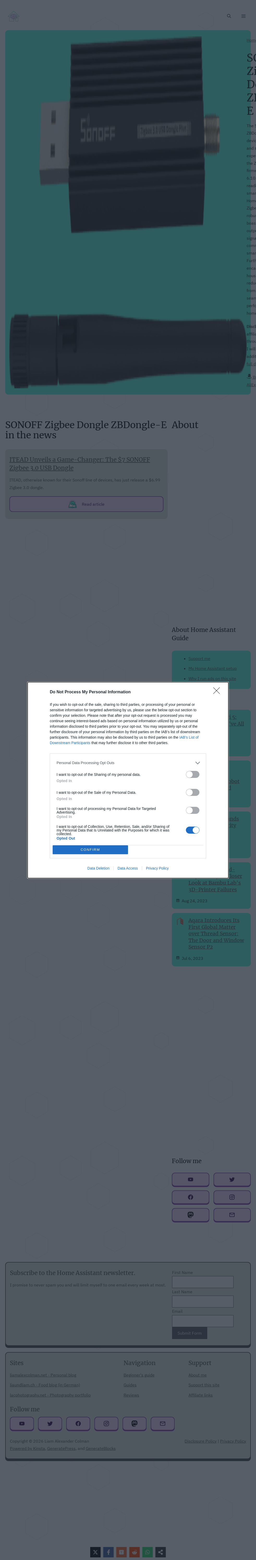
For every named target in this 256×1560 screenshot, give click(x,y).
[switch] (192, 774)
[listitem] (128, 763)
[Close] (218, 692)
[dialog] (128, 780)
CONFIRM (90, 850)
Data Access (128, 868)
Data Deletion (98, 868)
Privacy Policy (157, 868)
